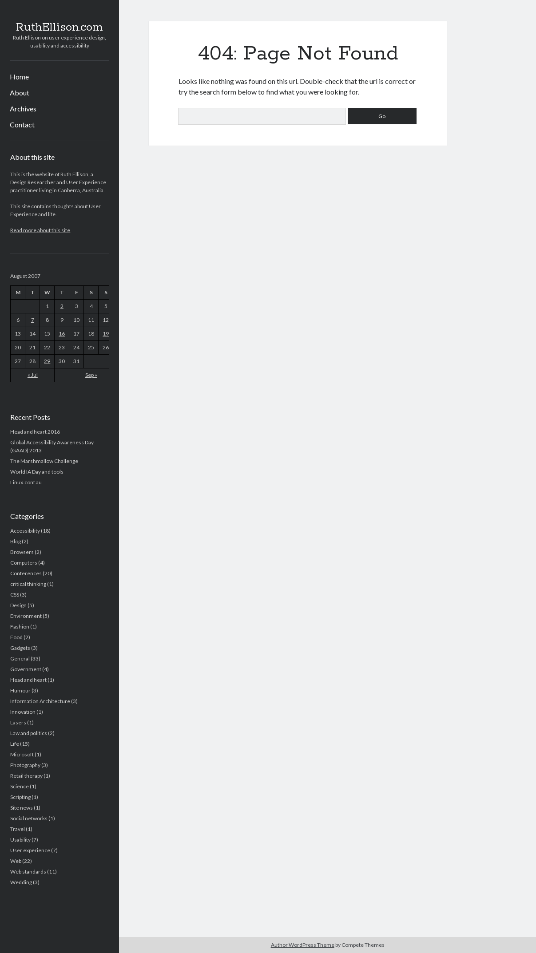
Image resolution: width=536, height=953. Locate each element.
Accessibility (25, 530)
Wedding (21, 882)
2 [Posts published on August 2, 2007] (62, 306)
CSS (14, 594)
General (20, 658)
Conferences (26, 573)
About (19, 92)
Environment (26, 616)
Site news (21, 807)
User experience (30, 850)
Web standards (28, 871)
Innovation (23, 711)
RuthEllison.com (59, 27)
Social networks (29, 818)
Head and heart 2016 (35, 431)
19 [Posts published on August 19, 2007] (106, 333)
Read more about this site (40, 230)
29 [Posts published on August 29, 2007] (47, 361)
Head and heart (28, 679)
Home (19, 76)
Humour (20, 690)
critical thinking (28, 584)
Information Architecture (40, 701)
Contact (22, 124)
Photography (25, 765)
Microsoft (22, 754)
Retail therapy (26, 775)
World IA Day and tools (37, 471)
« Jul (33, 375)
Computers (23, 562)
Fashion (19, 626)
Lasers (18, 722)
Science (19, 786)
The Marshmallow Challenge (44, 461)
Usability (20, 839)
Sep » (91, 375)
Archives (23, 108)
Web (15, 861)
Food (16, 637)
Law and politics (28, 733)
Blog (15, 541)
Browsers (22, 552)
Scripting (20, 797)
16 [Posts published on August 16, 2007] (62, 333)
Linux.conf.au (26, 482)
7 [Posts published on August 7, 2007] (32, 319)
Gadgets (20, 648)
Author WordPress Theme (302, 944)
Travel (17, 829)
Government (25, 669)
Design (18, 605)
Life (14, 743)
